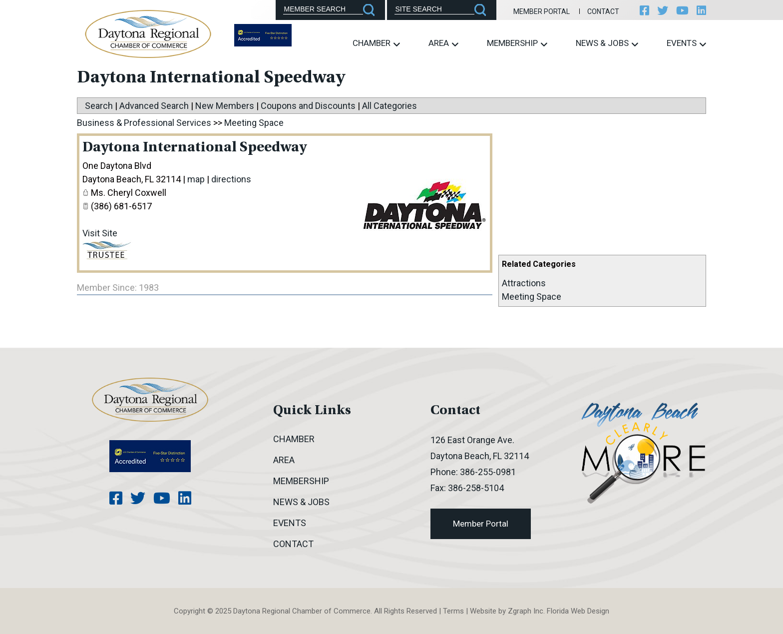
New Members (224, 105)
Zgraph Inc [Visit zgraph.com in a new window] (525, 611)
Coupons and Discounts (308, 105)
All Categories (389, 105)
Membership (517, 43)
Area (443, 43)
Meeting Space (531, 296)
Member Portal (541, 11)
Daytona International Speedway (194, 147)
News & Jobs (607, 43)
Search (99, 105)
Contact (603, 11)
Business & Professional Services (144, 122)
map (196, 179)
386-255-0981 (488, 472)
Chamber (376, 43)
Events (686, 43)
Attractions (524, 283)
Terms (453, 611)
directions (231, 179)
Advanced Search (154, 105)
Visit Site (99, 233)
